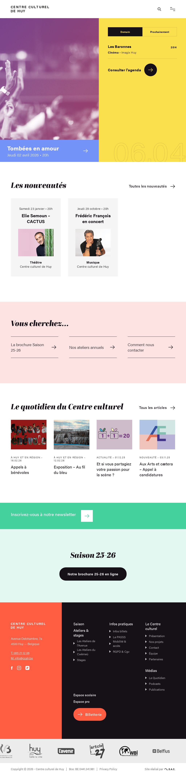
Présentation (155, 636)
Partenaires (154, 659)
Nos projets (154, 642)
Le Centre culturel (153, 626)
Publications (155, 689)
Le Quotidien (155, 678)
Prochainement (159, 32)
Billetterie (90, 714)
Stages (79, 660)
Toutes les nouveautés (152, 186)
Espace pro (81, 701)
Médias (151, 670)
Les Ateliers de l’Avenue (84, 643)
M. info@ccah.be (22, 658)
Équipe (151, 653)
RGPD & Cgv (119, 651)
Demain (125, 32)
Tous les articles (157, 407)
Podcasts (152, 684)
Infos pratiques (121, 623)
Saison (78, 623)
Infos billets (118, 631)
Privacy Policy (108, 769)
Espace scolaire (84, 695)
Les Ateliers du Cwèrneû (84, 652)
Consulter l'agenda (132, 70)
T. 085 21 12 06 (20, 653)
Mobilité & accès (117, 643)
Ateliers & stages (81, 633)
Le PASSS (117, 637)
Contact (152, 647)
